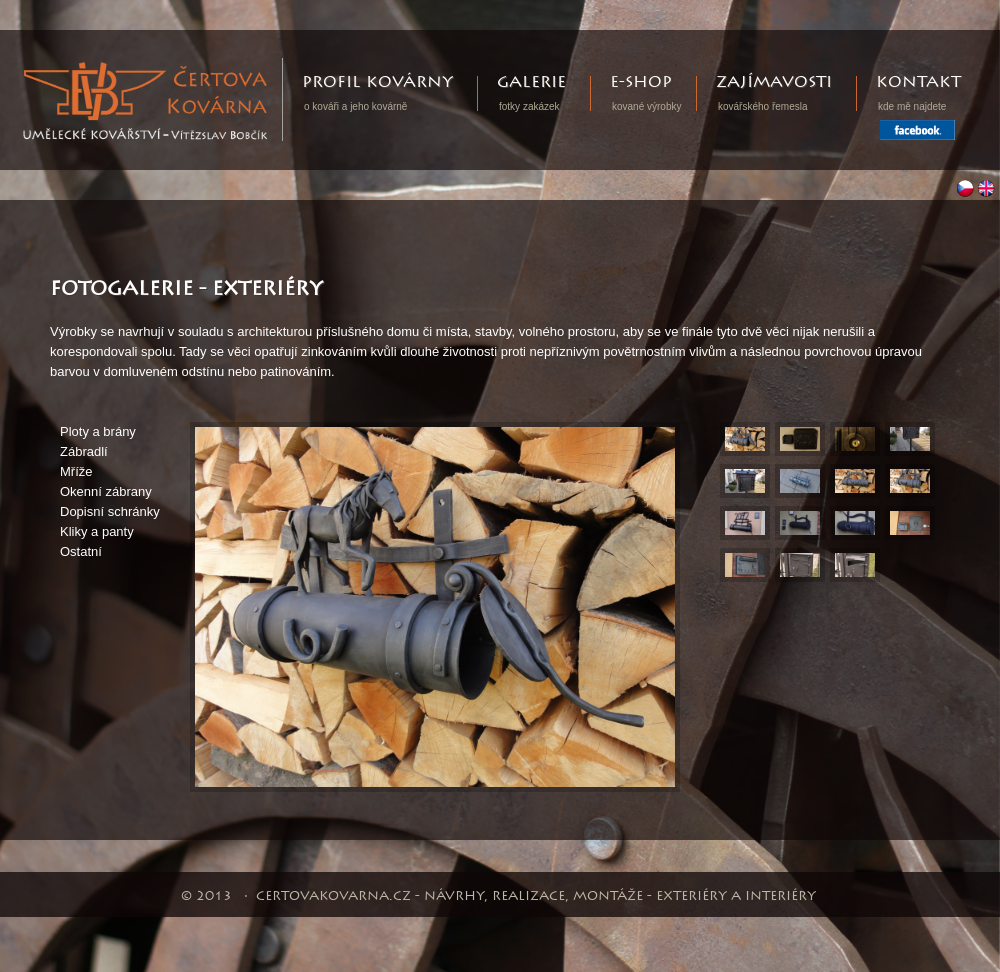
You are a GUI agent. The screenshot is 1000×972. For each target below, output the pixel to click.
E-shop (641, 83)
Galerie (531, 83)
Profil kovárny (377, 83)
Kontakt (918, 83)
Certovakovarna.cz (282, 67)
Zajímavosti (774, 83)
